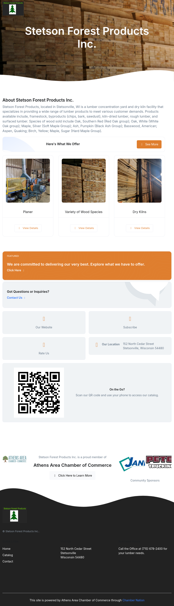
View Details (28, 228)
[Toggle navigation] (168, 8)
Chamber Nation (133, 600)
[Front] (13, 9)
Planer (28, 212)
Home (6, 548)
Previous (115, 464)
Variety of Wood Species (83, 212)
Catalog (7, 555)
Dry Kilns (139, 212)
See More (149, 144)
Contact (7, 561)
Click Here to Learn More (72, 475)
